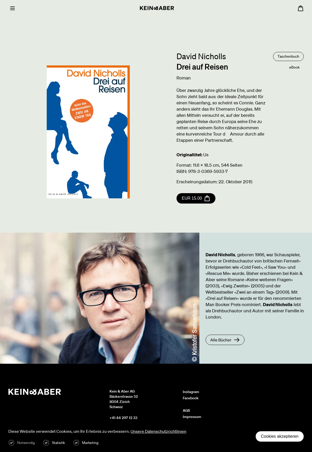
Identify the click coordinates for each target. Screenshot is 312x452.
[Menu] (12, 8)
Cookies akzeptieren (280, 436)
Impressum (192, 416)
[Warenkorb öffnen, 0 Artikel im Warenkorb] (300, 8)
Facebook (191, 398)
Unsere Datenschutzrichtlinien (158, 431)
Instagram (191, 391)
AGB (186, 410)
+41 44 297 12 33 (123, 417)
